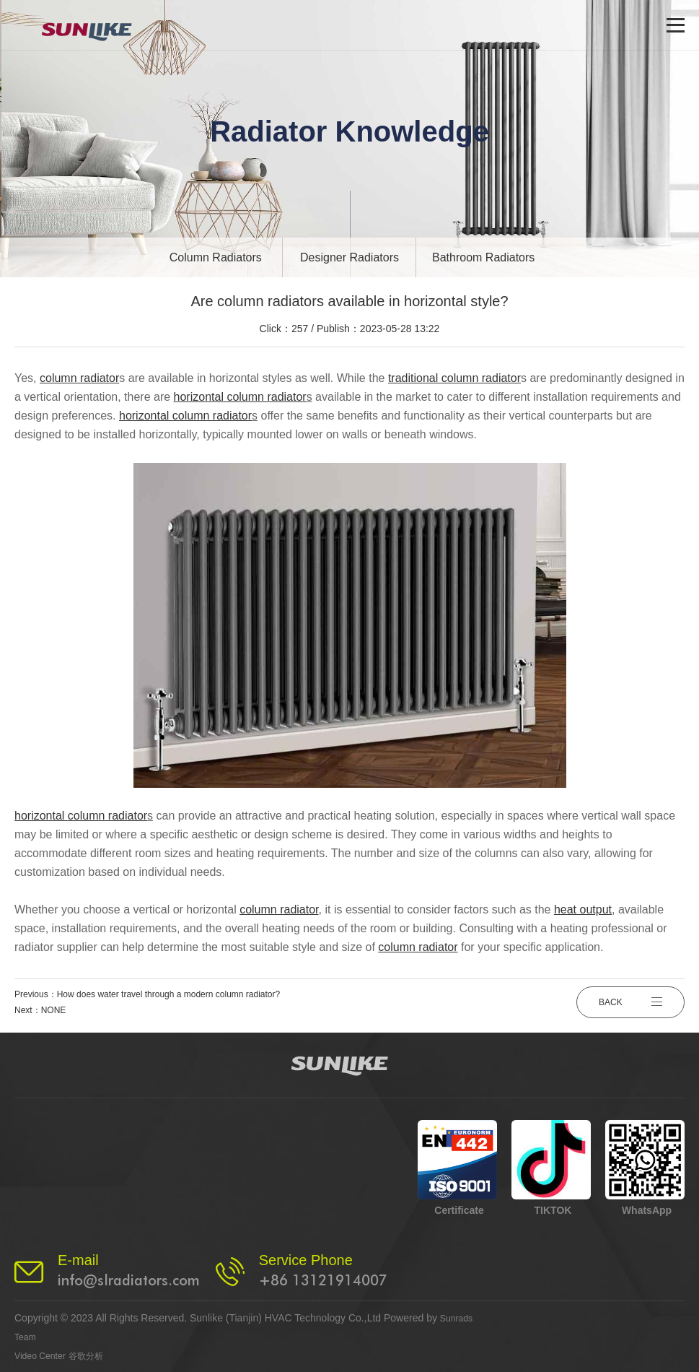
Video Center (43, 1355)
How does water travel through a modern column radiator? (169, 994)
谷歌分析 (96, 1355)
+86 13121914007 (323, 1280)
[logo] (95, 25)
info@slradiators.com (129, 1280)
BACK (630, 1002)
